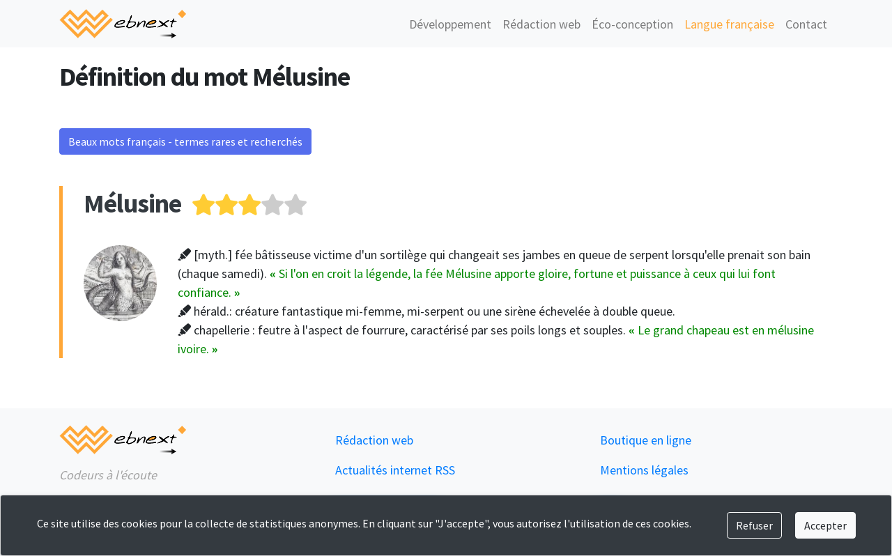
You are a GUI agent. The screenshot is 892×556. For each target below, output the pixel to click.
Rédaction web (541, 24)
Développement (450, 24)
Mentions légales (644, 470)
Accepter (825, 525)
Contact (806, 24)
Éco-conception (632, 24)
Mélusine (132, 203)
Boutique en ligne (645, 440)
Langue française (729, 24)
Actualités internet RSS (395, 470)
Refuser (754, 525)
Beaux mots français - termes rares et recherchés (185, 141)
